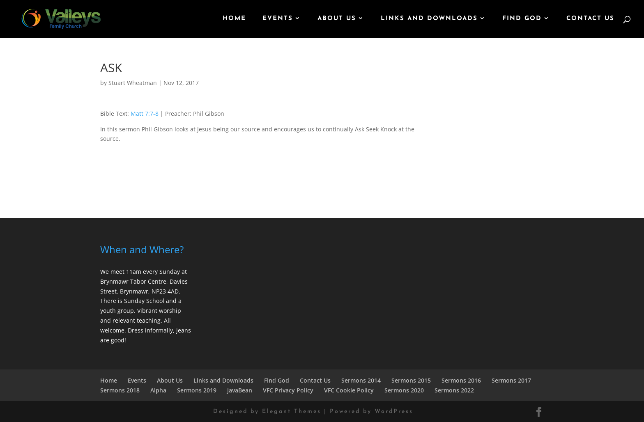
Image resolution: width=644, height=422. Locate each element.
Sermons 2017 (511, 380)
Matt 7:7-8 (145, 113)
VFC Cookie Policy (349, 390)
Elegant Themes (291, 411)
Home (234, 19)
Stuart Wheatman (132, 83)
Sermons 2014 (361, 380)
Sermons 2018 (120, 390)
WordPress (394, 411)
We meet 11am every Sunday (140, 271)
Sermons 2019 (196, 390)
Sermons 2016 (461, 380)
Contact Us (590, 19)
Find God (522, 19)
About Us (336, 19)
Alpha (158, 390)
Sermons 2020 (404, 390)
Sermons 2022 (454, 390)
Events (277, 19)
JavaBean (239, 390)
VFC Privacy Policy (288, 390)
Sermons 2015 (411, 380)
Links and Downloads (429, 19)
